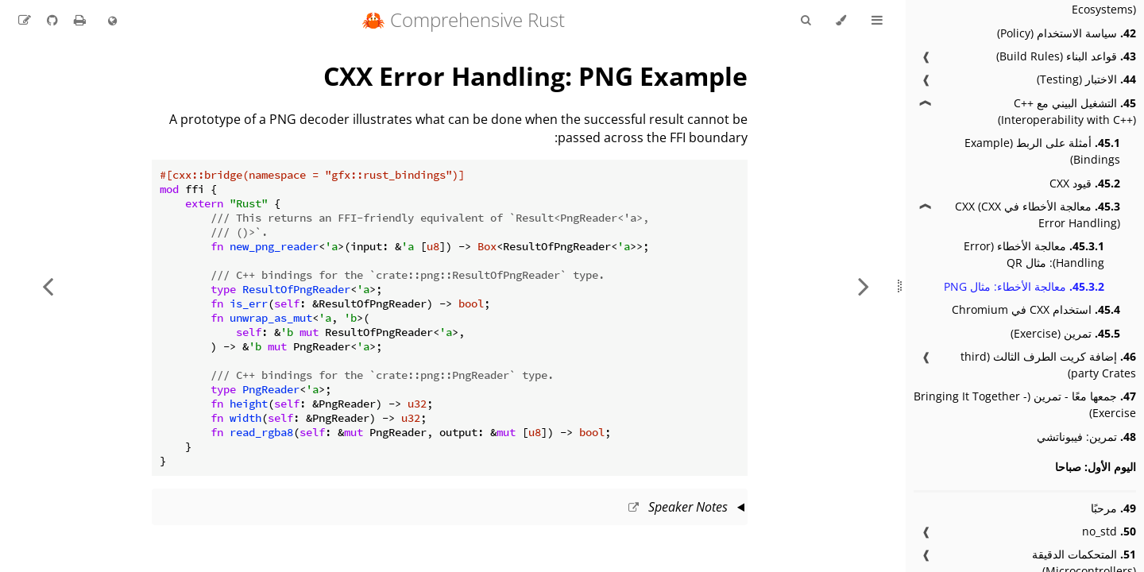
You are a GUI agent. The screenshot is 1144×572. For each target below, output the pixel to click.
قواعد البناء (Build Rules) (1066, 56)
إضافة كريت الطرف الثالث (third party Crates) (1048, 365)
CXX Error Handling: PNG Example (535, 76)
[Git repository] (50, 20)
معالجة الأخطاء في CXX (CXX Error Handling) (1037, 214)
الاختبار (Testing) (1086, 79)
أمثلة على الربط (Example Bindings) (1042, 151)
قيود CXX (1084, 183)
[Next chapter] (47, 286)
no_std (1109, 531)
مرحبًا (1113, 508)
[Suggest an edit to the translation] (24, 20)
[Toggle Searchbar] (805, 20)
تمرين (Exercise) (1065, 333)
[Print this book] (78, 20)
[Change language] (112, 21)
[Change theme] (841, 20)
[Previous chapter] (863, 286)
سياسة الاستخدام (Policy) (1066, 33)
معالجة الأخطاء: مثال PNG (1024, 286)
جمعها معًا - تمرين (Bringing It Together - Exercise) (1025, 404)
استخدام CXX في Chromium (1036, 309)
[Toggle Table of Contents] (877, 20)
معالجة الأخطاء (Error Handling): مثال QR (1034, 254)
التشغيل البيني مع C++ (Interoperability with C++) (1067, 111)
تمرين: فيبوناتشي (1086, 436)
